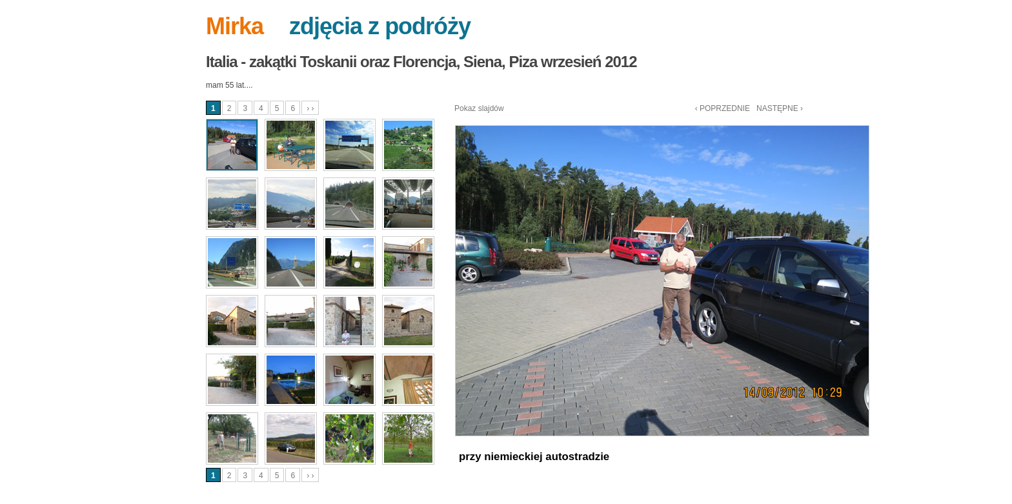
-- (276, 26)
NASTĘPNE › (779, 108)
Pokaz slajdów (479, 108)
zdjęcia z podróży (380, 26)
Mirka (234, 26)
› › (310, 108)
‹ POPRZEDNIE (722, 108)
